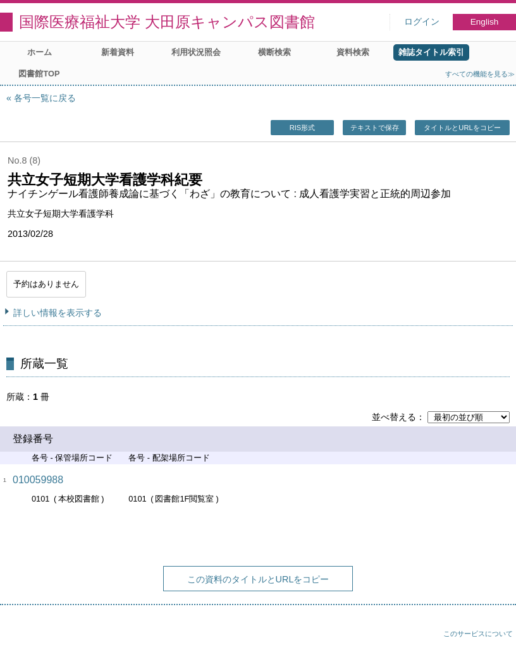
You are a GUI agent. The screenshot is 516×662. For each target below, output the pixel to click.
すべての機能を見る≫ (480, 74)
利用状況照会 (196, 52)
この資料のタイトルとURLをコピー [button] (258, 579)
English (484, 22)
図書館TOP (38, 73)
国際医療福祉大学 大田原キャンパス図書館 (167, 21)
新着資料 (117, 52)
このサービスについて (478, 633)
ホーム (39, 52)
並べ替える (394, 417)
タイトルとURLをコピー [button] (462, 127)
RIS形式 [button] (303, 127)
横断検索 (274, 52)
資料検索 (352, 52)
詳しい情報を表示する (57, 313)
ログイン (421, 22)
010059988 (38, 479)
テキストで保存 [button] (374, 127)
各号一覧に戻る (45, 98)
